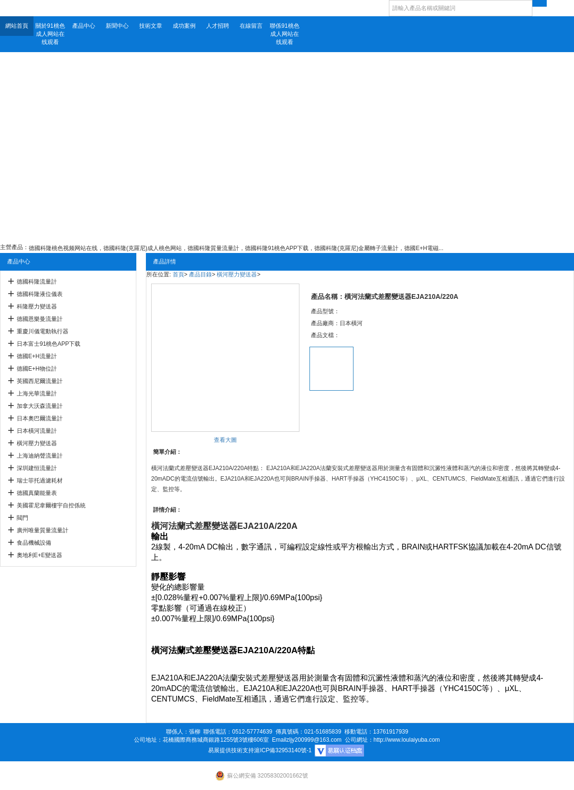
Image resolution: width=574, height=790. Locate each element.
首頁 (178, 274)
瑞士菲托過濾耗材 (40, 480)
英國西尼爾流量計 (40, 381)
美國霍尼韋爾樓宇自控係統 (51, 505)
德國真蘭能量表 (37, 493)
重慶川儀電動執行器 (42, 331)
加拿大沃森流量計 (40, 406)
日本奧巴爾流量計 (40, 418)
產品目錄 (200, 274)
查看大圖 (225, 440)
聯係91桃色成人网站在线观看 (284, 33)
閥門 (22, 518)
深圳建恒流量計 (37, 468)
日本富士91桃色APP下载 (48, 343)
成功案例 (184, 25)
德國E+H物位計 (37, 368)
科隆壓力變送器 (37, 306)
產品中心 (83, 25)
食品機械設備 (34, 542)
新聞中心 (117, 25)
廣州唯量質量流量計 (42, 530)
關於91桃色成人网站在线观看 (50, 33)
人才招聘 (217, 25)
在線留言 (251, 25)
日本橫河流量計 (37, 431)
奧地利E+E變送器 (39, 555)
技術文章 (150, 25)
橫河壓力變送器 (37, 443)
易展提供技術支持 (231, 750)
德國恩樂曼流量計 (40, 319)
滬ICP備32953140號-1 (282, 750)
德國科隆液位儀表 (40, 294)
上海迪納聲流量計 (40, 455)
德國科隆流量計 (37, 281)
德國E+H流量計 (37, 356)
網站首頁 (16, 25)
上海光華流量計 (37, 393)
